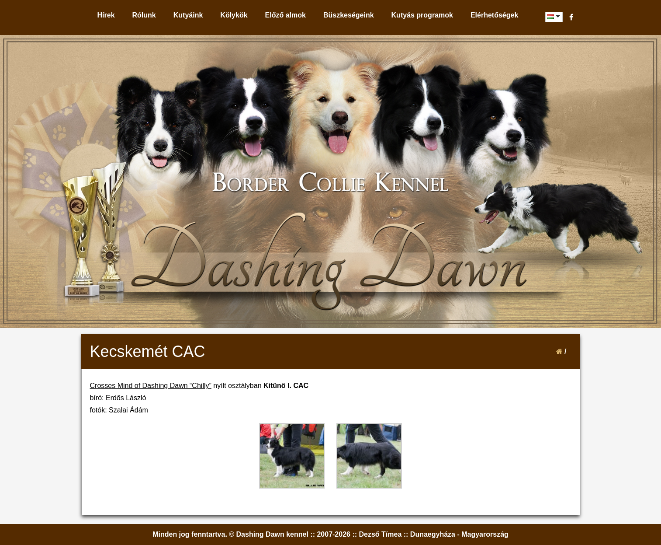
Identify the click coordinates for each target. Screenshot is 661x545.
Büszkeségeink (348, 15)
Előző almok (285, 15)
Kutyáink (188, 15)
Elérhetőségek (494, 15)
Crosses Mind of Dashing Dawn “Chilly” (150, 385)
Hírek (106, 15)
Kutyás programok (422, 15)
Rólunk (144, 15)
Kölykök (233, 15)
